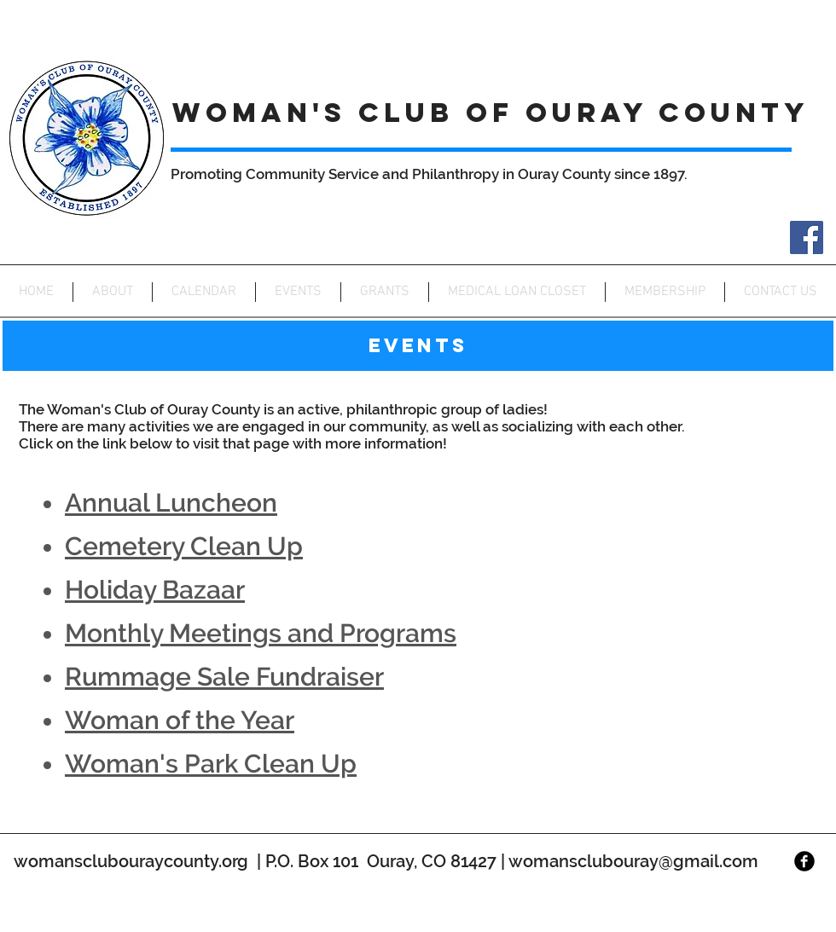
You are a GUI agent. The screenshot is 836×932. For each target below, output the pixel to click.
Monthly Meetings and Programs (260, 633)
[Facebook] (806, 237)
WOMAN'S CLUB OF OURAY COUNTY (491, 113)
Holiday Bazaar (155, 590)
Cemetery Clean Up (184, 546)
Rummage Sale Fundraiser (224, 677)
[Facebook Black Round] (804, 861)
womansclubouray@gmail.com (633, 861)
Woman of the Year (179, 720)
